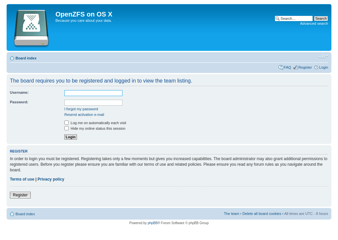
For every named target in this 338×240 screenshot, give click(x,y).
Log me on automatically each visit (95, 123)
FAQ (287, 67)
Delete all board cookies (262, 214)
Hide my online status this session (94, 128)
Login (323, 67)
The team (231, 214)
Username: (19, 92)
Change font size (323, 57)
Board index (26, 58)
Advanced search (314, 23)
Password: (19, 102)
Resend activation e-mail (84, 115)
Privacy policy (51, 179)
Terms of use (22, 179)
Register (305, 67)
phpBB (152, 223)
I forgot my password (81, 109)
